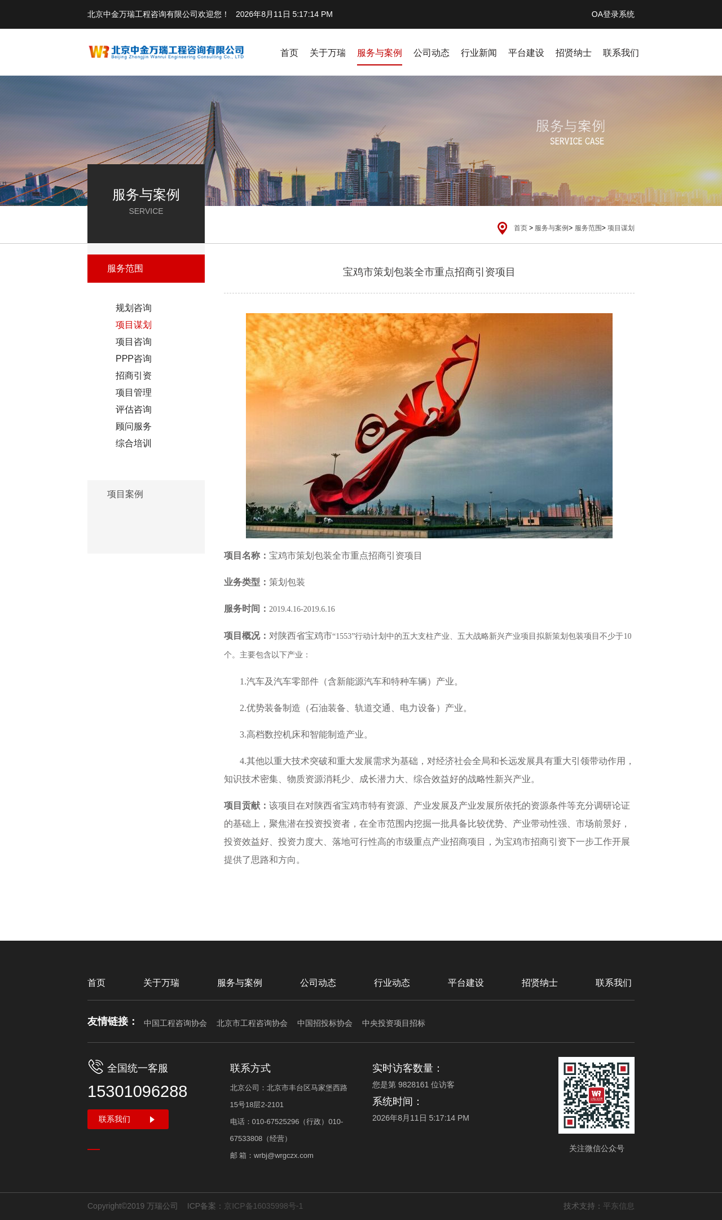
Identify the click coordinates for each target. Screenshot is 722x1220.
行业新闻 (479, 53)
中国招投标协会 (325, 1023)
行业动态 (392, 983)
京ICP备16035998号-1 (263, 1205)
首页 (289, 53)
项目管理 (134, 392)
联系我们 (621, 53)
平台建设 (526, 53)
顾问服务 (134, 426)
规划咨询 (134, 308)
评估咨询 (134, 409)
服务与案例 (379, 53)
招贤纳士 (574, 53)
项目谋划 (621, 228)
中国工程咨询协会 (175, 1023)
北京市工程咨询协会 (252, 1023)
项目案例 (125, 494)
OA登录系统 (613, 14)
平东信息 (619, 1205)
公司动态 (431, 53)
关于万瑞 (328, 53)
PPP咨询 (134, 358)
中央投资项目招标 (393, 1023)
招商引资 (134, 375)
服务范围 (588, 228)
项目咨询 (134, 341)
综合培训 (134, 443)
